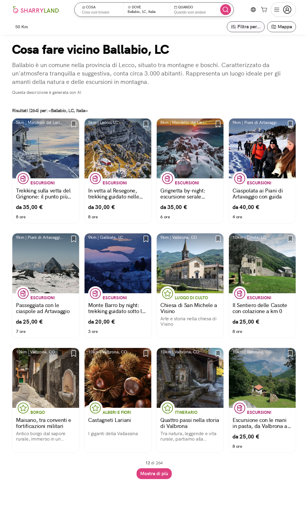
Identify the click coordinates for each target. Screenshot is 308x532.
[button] (101, 10)
